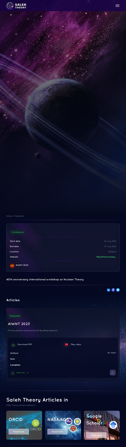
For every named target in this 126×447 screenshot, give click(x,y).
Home (9, 216)
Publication (19, 216)
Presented (15, 316)
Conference (18, 232)
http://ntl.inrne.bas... (106, 257)
